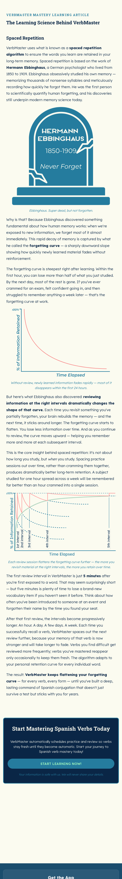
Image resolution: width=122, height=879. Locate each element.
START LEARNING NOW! (61, 611)
